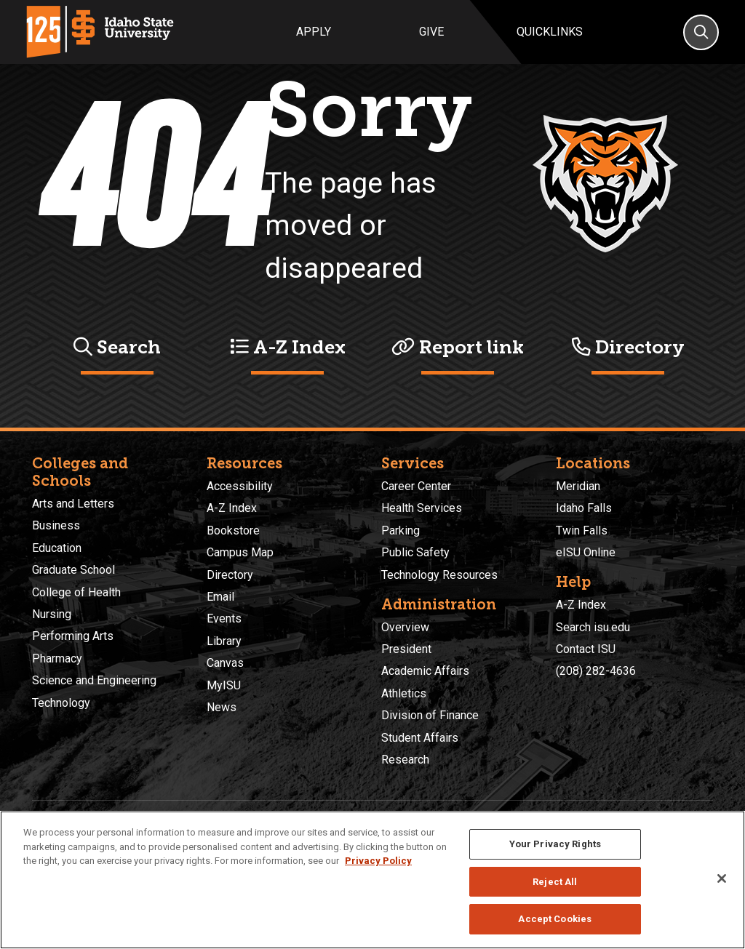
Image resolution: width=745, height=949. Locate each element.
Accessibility (240, 486)
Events (224, 618)
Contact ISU (585, 649)
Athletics (403, 693)
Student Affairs (419, 738)
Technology (61, 703)
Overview (405, 627)
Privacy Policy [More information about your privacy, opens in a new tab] (378, 860)
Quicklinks (550, 32)
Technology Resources (439, 575)
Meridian (578, 486)
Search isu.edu (593, 627)
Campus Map (240, 552)
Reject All (555, 881)
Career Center (416, 486)
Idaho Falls (584, 508)
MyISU (224, 685)
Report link (457, 347)
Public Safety (415, 552)
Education (56, 548)
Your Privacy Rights (555, 843)
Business (56, 525)
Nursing (51, 614)
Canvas (225, 663)
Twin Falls (581, 530)
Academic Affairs (425, 671)
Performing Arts (72, 636)
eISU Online (585, 552)
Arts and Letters (73, 503)
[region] (372, 880)
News (221, 707)
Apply (313, 32)
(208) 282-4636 (596, 671)
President (406, 649)
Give (431, 32)
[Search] (701, 32)
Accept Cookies (554, 918)
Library (224, 641)
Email (220, 597)
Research (405, 759)
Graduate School (73, 570)
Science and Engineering (94, 680)
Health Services (421, 508)
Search (117, 347)
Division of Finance (430, 715)
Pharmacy (57, 658)
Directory (628, 347)
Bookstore (233, 530)
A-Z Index (288, 347)
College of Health (76, 592)
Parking (400, 530)
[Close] (722, 878)
